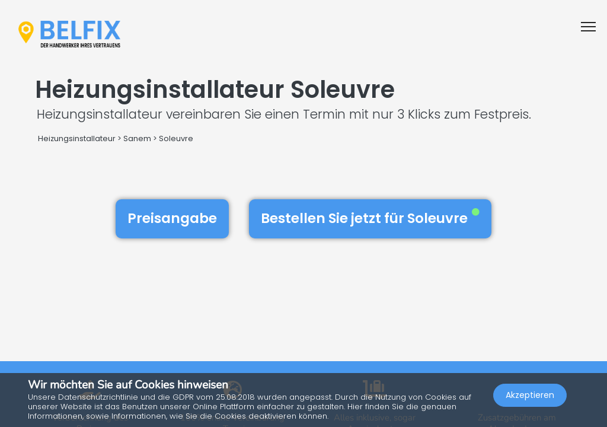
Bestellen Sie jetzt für (370, 218)
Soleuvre (176, 138)
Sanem (137, 138)
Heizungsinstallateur (77, 138)
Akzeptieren (530, 395)
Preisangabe (172, 218)
